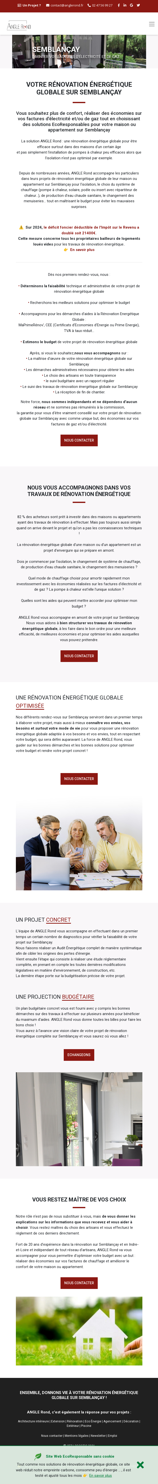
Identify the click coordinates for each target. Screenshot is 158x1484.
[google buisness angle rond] (132, 5)
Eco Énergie (93, 1421)
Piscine (86, 1426)
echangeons (79, 1055)
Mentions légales (77, 1436)
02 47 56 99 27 (100, 5)
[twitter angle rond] (138, 5)
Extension (58, 1421)
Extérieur (73, 1426)
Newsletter (98, 1436)
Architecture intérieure (33, 1421)
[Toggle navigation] (151, 24)
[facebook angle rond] (119, 5)
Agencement (112, 1421)
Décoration (131, 1421)
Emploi (112, 1436)
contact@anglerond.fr (64, 5)
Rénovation (75, 1421)
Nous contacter (79, 440)
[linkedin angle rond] (125, 5)
